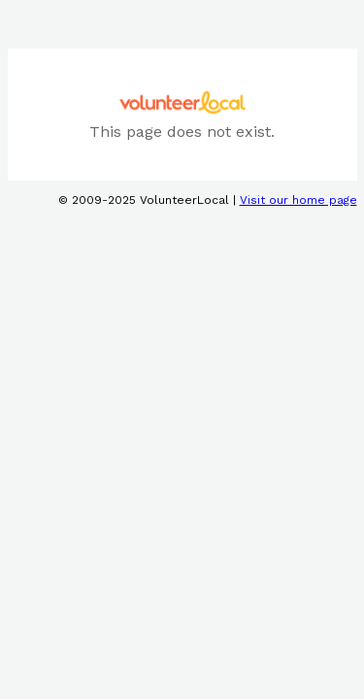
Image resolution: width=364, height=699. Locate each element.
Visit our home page (298, 200)
